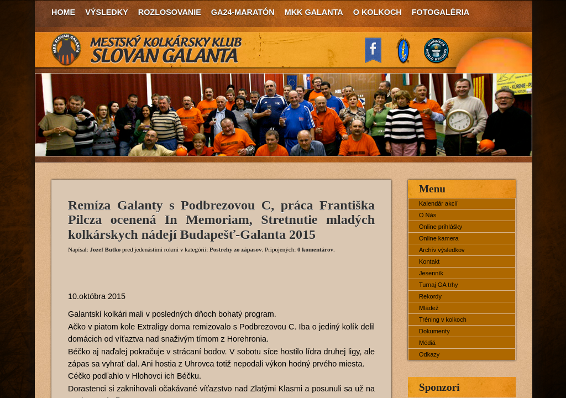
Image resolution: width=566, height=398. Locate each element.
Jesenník (431, 273)
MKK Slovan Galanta (147, 49)
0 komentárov (315, 249)
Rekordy (430, 296)
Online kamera (439, 238)
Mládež (428, 308)
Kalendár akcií (438, 203)
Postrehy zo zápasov (235, 249)
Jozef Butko (105, 249)
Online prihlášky (440, 226)
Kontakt (429, 261)
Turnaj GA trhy (438, 284)
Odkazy (429, 354)
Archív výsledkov (442, 250)
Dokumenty (434, 331)
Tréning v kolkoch (443, 319)
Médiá (427, 342)
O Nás (427, 215)
